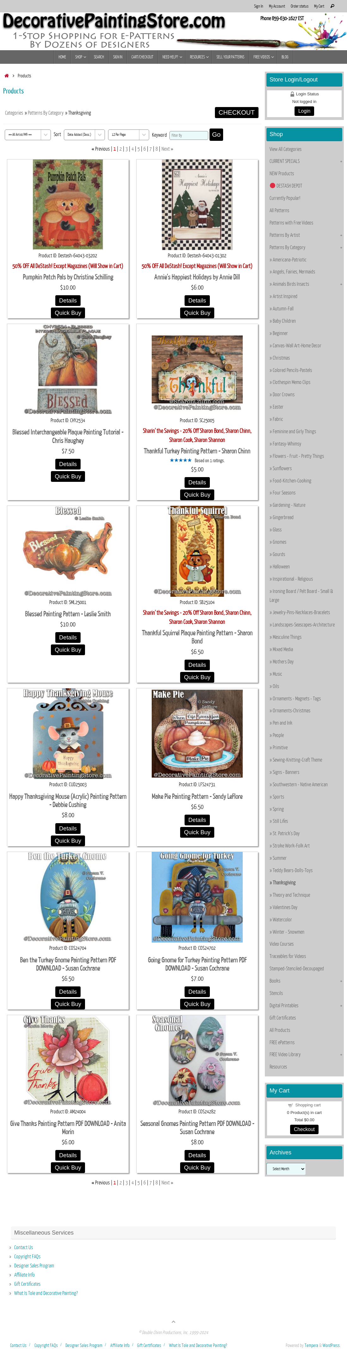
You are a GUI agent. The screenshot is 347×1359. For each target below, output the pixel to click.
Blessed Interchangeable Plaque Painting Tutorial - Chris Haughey (67, 437)
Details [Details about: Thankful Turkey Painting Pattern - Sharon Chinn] (197, 482)
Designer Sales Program (34, 1266)
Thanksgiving (284, 883)
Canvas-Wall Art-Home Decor (297, 346)
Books (275, 981)
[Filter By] (188, 135)
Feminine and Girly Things (294, 431)
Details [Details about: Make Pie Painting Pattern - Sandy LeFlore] (197, 820)
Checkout (304, 1129)
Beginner (280, 333)
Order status (299, 6)
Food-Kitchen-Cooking (292, 481)
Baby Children (284, 321)
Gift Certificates (283, 1018)
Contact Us (23, 1247)
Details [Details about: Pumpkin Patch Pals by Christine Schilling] (68, 300)
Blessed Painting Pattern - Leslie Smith (68, 614)
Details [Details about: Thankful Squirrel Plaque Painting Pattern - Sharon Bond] (197, 665)
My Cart (319, 6)
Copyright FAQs (27, 1257)
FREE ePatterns (282, 1042)
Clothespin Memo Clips (291, 382)
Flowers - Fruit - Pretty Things (298, 456)
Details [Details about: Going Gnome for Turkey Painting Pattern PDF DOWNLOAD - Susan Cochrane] (197, 991)
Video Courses (282, 944)
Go (216, 134)
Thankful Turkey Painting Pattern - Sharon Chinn (197, 451)
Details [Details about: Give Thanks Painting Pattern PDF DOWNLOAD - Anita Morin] (68, 1155)
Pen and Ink (282, 723)
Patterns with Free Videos (291, 223)
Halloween (281, 567)
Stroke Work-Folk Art (291, 846)
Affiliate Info (24, 1275)
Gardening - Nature (289, 505)
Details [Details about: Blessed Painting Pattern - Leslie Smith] (68, 637)
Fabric (278, 419)
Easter (278, 407)
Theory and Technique (291, 895)
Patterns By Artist (285, 235)
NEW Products (282, 174)
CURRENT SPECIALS (285, 161)
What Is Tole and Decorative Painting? (46, 1293)
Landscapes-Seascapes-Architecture (304, 625)
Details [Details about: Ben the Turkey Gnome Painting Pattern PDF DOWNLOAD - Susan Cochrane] (68, 991)
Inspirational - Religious (293, 579)
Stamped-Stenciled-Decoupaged (297, 969)
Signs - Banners (286, 772)
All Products (280, 1030)
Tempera (311, 1345)
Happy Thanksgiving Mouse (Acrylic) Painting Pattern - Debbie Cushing (67, 801)
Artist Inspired (285, 296)
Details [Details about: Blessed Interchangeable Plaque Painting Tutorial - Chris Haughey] (68, 464)
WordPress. (332, 1345)
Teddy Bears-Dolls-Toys (293, 870)
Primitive (280, 748)
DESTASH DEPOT (286, 186)
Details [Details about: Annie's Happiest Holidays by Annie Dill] (197, 300)
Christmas (281, 358)
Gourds (279, 554)
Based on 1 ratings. (210, 460)
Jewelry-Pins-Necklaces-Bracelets (301, 612)
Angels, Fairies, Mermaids (294, 272)
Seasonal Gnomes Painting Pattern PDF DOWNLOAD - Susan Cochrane (197, 1128)
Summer (280, 858)
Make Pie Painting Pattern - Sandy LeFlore (197, 796)
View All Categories (285, 149)
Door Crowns (284, 395)
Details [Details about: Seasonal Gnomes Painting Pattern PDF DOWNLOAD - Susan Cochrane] (197, 1155)
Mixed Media (283, 649)
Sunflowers (282, 468)
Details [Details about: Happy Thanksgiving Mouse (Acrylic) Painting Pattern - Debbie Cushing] (68, 828)
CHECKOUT (237, 112)
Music (277, 674)
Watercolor (282, 920)
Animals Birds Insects (291, 284)
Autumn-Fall (283, 309)
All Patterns (279, 210)
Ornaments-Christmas (291, 711)
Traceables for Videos (288, 956)
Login (304, 111)
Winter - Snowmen (288, 932)
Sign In (258, 6)
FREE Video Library (285, 1054)
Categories (14, 113)
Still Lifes (280, 821)
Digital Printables (284, 1006)
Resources (278, 1067)
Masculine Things (287, 637)
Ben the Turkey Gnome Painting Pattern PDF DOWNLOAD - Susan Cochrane (68, 965)
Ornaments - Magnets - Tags (297, 699)
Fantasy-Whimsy (287, 444)
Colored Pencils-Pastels (292, 370)
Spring (278, 809)
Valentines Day (285, 907)
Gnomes (279, 542)
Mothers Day (283, 662)
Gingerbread (283, 517)
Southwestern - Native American (300, 784)
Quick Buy (68, 312)
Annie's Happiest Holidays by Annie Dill (197, 277)
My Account (277, 6)
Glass (277, 530)
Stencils (276, 993)
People (278, 735)
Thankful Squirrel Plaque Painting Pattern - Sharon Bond (197, 637)
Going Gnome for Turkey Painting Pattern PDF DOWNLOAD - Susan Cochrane (197, 965)
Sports (278, 797)
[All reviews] (181, 461)
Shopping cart (308, 1105)
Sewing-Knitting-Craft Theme (297, 760)
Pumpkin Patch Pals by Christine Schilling (68, 277)
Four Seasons (284, 493)
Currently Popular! (285, 198)
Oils (276, 686)
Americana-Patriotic (290, 260)
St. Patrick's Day (286, 833)
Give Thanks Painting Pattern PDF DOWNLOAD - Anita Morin (68, 1128)
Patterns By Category (46, 113)
